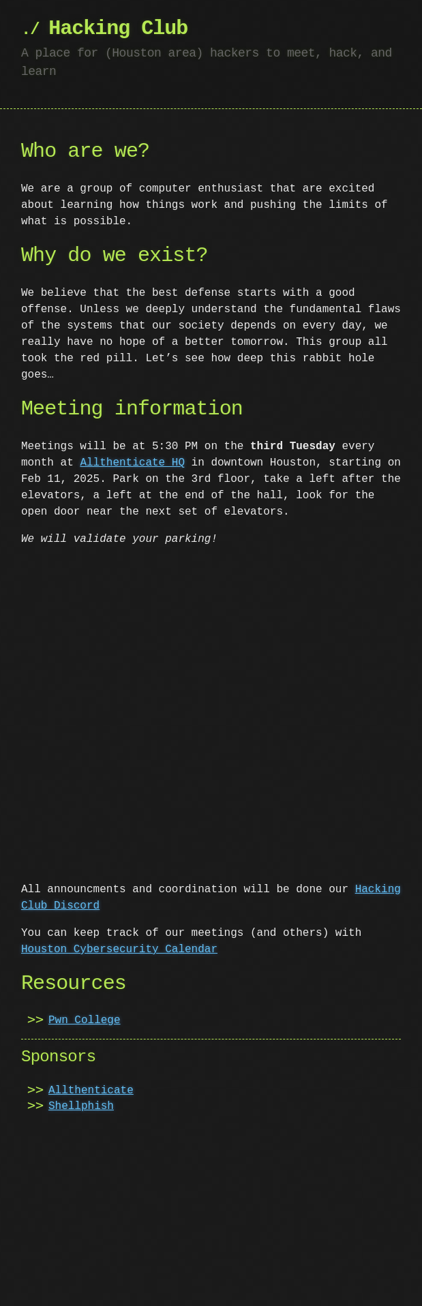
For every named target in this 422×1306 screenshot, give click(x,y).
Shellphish (81, 1104)
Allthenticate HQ (132, 462)
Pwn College (84, 1019)
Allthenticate (91, 1089)
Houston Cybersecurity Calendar (119, 948)
